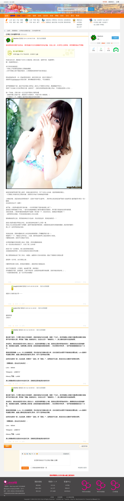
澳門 (38, 22)
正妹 (29, 16)
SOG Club (40, 499)
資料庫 (12, 16)
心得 (10, 20)
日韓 (30, 22)
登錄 (18, 54)
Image (27, 454)
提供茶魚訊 (67, 491)
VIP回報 (79, 22)
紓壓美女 (54, 20)
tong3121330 (17, 286)
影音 (62, 16)
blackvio (16, 38)
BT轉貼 (102, 24)
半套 (10, 22)
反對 (23, 304)
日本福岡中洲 (36, 30)
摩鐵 (56, 16)
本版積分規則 (82, 467)
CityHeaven (15, 79)
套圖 (34, 16)
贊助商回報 (67, 22)
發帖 (93, 50)
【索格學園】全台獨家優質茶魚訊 (4, 30)
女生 (67, 16)
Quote (32, 454)
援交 (14, 20)
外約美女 (60, 20)
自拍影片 (105, 22)
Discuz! (95, 499)
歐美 (34, 22)
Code (35, 454)
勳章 (77, 16)
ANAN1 (15, 330)
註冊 (37, 54)
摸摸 (14, 22)
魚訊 (23, 16)
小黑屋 (52, 497)
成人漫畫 (96, 24)
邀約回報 (54, 22)
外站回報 (60, 22)
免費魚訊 (48, 22)
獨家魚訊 (79, 20)
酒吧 (21, 22)
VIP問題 (67, 485)
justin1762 (16, 308)
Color (25, 454)
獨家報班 (79, 24)
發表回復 (25, 468)
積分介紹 (38, 491)
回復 (9, 282)
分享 (116, 50)
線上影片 (106, 20)
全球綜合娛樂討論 (24, 30)
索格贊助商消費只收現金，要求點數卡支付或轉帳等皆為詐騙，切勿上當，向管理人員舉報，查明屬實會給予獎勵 (44, 45)
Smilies (37, 454)
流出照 (45, 16)
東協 (38, 20)
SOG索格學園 (70, 497)
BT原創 (96, 22)
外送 (18, 20)
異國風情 (14, 30)
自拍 (39, 16)
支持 (16, 304)
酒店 (18, 22)
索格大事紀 (38, 488)
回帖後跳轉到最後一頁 (39, 467)
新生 (72, 16)
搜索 (59, 9)
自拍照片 (100, 20)
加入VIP (79, 27)
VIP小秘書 (52, 491)
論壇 (6, 16)
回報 (18, 16)
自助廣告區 (67, 20)
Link (30, 454)
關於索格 (38, 485)
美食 (51, 16)
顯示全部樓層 (41, 38)
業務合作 (67, 488)
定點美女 (48, 20)
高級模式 (66, 454)
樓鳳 (21, 20)
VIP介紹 (53, 485)
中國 (34, 20)
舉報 (84, 282)
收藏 (108, 50)
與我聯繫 (59, 497)
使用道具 (78, 282)
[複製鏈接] (23, 34)
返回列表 (85, 446)
